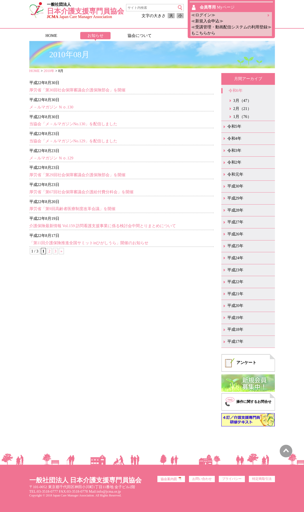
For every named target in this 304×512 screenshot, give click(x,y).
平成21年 (235, 294)
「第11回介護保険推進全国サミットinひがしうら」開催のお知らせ (89, 243)
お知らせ (95, 35)
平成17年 (235, 341)
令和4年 (234, 138)
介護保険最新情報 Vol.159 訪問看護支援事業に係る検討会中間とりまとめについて (102, 226)
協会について (140, 35)
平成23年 (235, 270)
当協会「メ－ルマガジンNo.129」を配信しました (73, 141)
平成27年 (235, 222)
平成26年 (235, 234)
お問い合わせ (202, 479)
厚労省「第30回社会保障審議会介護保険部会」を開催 (77, 90)
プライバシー (232, 479)
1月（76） (242, 116)
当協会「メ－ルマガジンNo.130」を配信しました (73, 124)
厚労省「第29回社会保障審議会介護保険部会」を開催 (77, 175)
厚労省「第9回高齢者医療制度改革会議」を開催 (72, 209)
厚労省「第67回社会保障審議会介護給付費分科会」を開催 (81, 192)
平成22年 (235, 282)
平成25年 (235, 246)
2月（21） (242, 108)
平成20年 (235, 305)
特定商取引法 (262, 479)
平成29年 (235, 198)
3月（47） (242, 100)
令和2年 (234, 162)
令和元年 (235, 174)
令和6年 (236, 90)
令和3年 (234, 150)
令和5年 (234, 126)
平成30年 (235, 186)
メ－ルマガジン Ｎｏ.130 (51, 107)
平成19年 (235, 317)
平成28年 (235, 210)
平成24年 (235, 258)
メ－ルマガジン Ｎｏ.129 (51, 158)
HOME (51, 35)
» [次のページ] (61, 251)
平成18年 (235, 329)
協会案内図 (171, 479)
